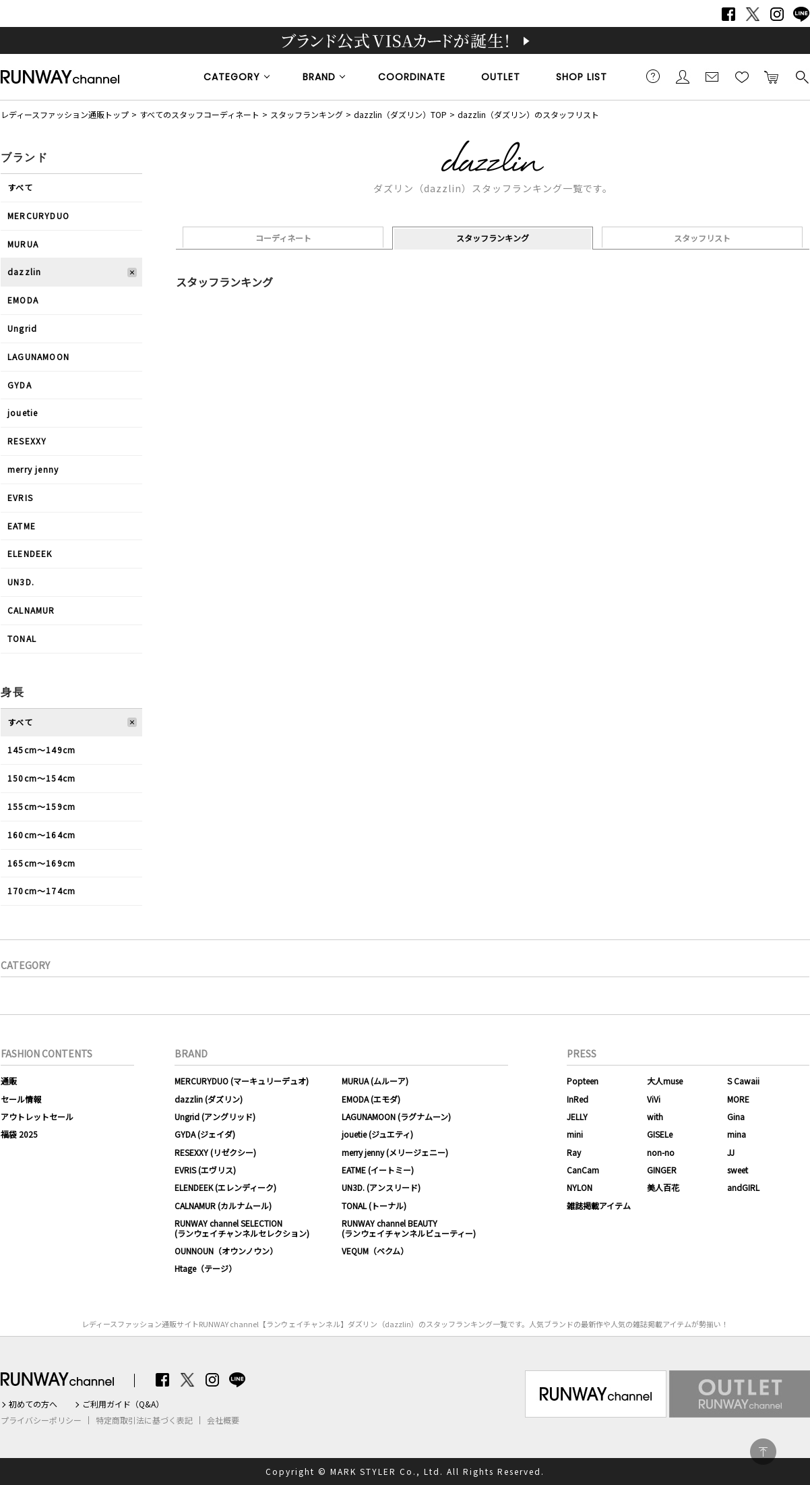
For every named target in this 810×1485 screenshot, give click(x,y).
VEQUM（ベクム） (375, 1250)
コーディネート (283, 237)
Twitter (753, 14)
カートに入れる (772, 76)
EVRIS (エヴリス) (205, 1169)
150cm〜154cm (41, 778)
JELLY (577, 1116)
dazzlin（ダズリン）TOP (400, 114)
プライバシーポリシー (41, 1420)
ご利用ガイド (653, 76)
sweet (737, 1169)
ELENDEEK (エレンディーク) (225, 1187)
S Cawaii (743, 1080)
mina (736, 1134)
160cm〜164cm (41, 834)
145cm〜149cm (41, 749)
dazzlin (24, 271)
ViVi (653, 1099)
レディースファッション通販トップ (65, 114)
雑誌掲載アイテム (599, 1205)
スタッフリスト (702, 237)
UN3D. (20, 581)
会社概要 (223, 1420)
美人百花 (663, 1187)
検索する (801, 76)
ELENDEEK (30, 553)
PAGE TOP (763, 1451)
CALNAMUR (31, 610)
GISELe (660, 1134)
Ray (574, 1152)
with (655, 1116)
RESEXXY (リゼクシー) (215, 1152)
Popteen (582, 1080)
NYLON (579, 1187)
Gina (736, 1116)
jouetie (22, 412)
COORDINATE (411, 77)
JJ (731, 1152)
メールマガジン (712, 76)
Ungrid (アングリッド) (215, 1116)
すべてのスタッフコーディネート (199, 114)
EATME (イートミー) (378, 1169)
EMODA (22, 299)
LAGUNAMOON (38, 356)
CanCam (583, 1169)
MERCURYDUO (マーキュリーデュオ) (242, 1080)
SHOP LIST (581, 77)
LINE (801, 14)
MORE (738, 1099)
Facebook (728, 14)
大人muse (665, 1080)
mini (575, 1134)
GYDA (19, 384)
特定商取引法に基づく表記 (144, 1420)
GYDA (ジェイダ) (205, 1134)
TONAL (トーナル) (374, 1205)
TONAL (21, 638)
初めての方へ (33, 1404)
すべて (20, 187)
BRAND (319, 77)
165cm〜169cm (41, 863)
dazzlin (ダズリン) (209, 1099)
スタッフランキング (306, 114)
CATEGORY (232, 77)
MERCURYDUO (38, 215)
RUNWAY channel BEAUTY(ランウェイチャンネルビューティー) (409, 1227)
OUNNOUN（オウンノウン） (226, 1250)
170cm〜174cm (41, 890)
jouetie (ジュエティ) (377, 1134)
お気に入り (742, 76)
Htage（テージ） (206, 1268)
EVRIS (20, 497)
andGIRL (743, 1187)
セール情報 (21, 1099)
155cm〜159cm (41, 806)
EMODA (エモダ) (371, 1099)
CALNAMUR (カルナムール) (223, 1205)
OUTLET (500, 77)
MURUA (22, 244)
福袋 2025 (19, 1134)
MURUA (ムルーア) (375, 1080)
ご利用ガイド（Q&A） (123, 1404)
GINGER (662, 1169)
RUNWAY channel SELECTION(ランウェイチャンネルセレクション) (242, 1227)
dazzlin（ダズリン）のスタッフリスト (528, 114)
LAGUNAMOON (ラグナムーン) (396, 1116)
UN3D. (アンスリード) (381, 1187)
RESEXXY (26, 440)
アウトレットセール (37, 1116)
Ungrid (22, 328)
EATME (21, 525)
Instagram (777, 14)
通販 (9, 1080)
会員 (683, 76)
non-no (661, 1152)
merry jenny (33, 469)
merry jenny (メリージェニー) (395, 1152)
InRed (577, 1099)
